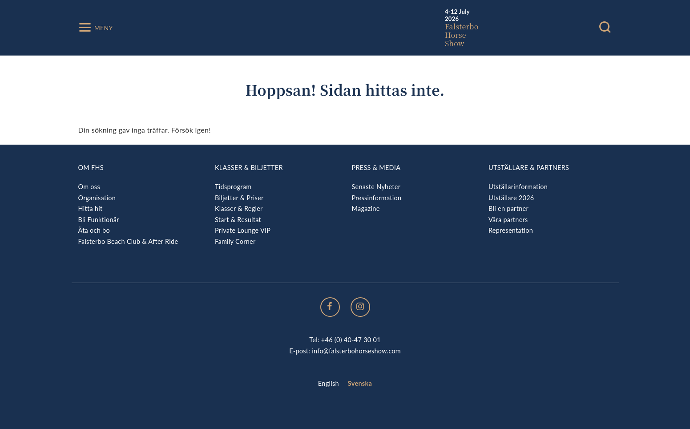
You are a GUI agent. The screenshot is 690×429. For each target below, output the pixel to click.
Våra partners (508, 219)
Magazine (366, 208)
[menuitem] (328, 384)
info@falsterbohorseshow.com (356, 351)
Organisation (97, 198)
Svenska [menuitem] (360, 383)
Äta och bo (94, 230)
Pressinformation (377, 198)
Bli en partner (508, 208)
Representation (510, 230)
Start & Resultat (238, 219)
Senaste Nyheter (376, 186)
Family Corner (235, 241)
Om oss (89, 186)
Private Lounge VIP (242, 230)
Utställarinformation (518, 186)
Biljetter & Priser (239, 198)
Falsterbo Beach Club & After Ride (128, 241)
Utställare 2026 (511, 198)
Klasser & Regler (239, 208)
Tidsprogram (233, 186)
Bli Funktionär (98, 219)
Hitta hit (90, 208)
